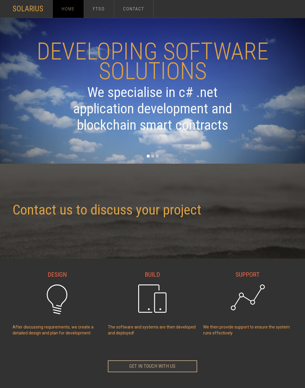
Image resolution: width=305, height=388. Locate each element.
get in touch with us (152, 366)
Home (68, 9)
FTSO (99, 9)
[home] (32, 6)
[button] (148, 156)
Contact (133, 9)
